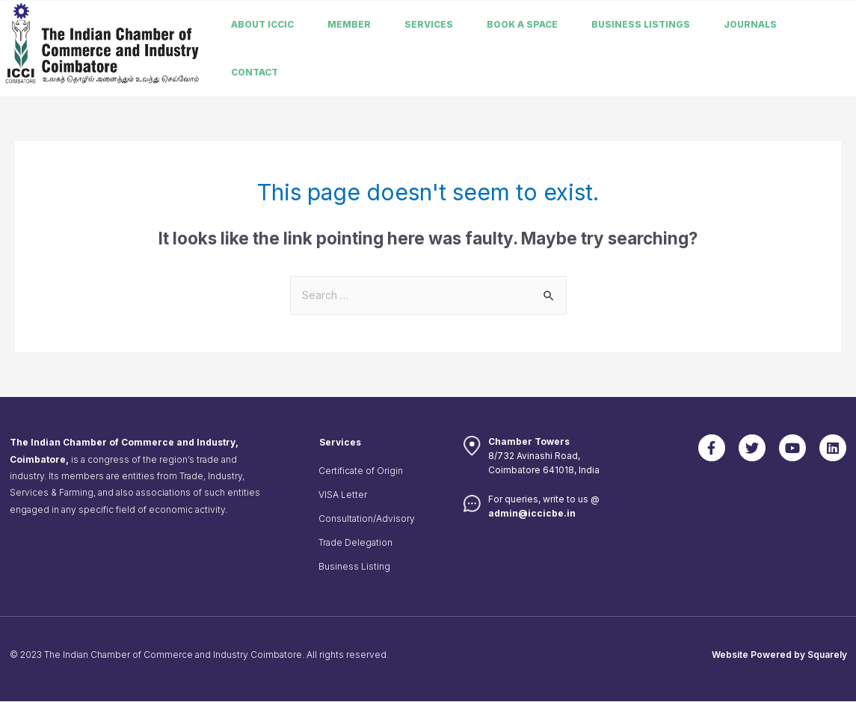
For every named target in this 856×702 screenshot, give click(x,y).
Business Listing (354, 567)
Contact (254, 72)
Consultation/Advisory (366, 519)
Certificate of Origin (360, 471)
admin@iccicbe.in (532, 514)
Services (428, 24)
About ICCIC (262, 24)
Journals (750, 24)
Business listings (640, 24)
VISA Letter (342, 495)
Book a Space (522, 24)
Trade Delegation (355, 543)
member (349, 24)
